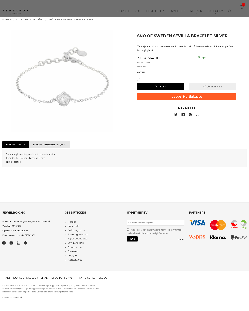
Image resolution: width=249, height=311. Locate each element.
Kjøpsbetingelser (78, 238)
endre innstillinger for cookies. (60, 291)
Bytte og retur (76, 230)
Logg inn (73, 255)
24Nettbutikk (18, 297)
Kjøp (161, 86)
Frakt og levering (78, 234)
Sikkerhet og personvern (58, 277)
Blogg (102, 277)
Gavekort (73, 251)
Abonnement (76, 246)
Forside (72, 221)
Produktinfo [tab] (14, 144)
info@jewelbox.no (19, 230)
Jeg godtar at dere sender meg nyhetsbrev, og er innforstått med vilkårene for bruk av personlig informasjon (154, 231)
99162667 (16, 226)
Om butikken (76, 242)
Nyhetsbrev (87, 277)
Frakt (6, 277)
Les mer (181, 239)
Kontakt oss (75, 259)
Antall (141, 72)
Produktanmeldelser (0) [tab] (48, 144)
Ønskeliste (212, 86)
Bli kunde (73, 226)
